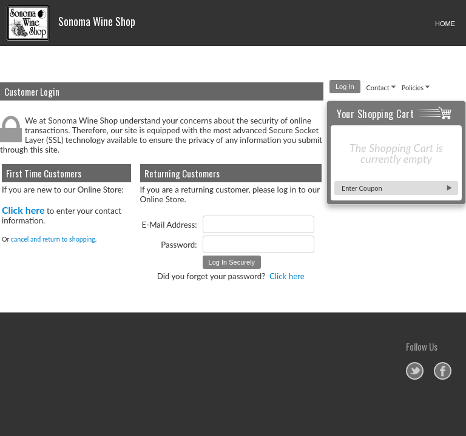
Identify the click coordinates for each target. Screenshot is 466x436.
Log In (345, 86)
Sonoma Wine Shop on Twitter (415, 371)
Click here (23, 210)
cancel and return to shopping (53, 239)
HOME (445, 23)
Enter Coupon (362, 188)
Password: (179, 244)
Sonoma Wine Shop (70, 23)
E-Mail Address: (169, 225)
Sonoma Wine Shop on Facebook (442, 371)
